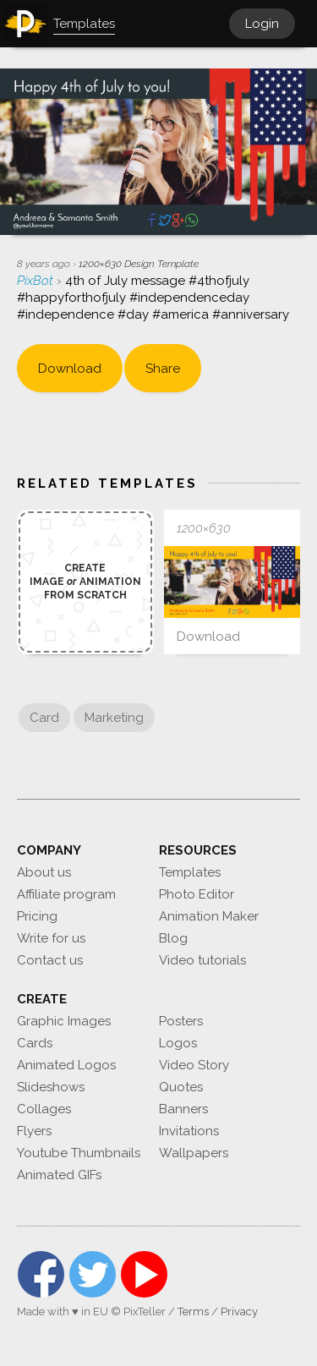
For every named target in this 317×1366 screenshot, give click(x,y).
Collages (44, 1109)
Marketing (114, 717)
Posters (181, 1021)
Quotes (181, 1087)
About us (44, 872)
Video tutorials (202, 960)
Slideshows (51, 1087)
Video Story (194, 1065)
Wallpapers (193, 1153)
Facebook (41, 1274)
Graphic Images (64, 1021)
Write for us (51, 938)
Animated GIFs (59, 1175)
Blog (173, 938)
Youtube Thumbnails (78, 1153)
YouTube (144, 1274)
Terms (193, 1311)
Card (44, 717)
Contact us (50, 960)
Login (262, 23)
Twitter (92, 1274)
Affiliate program (66, 894)
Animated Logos (66, 1065)
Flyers (34, 1131)
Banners (183, 1109)
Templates (190, 872)
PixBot (37, 280)
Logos (178, 1043)
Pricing (37, 916)
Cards (34, 1043)
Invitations (189, 1131)
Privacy (239, 1311)
